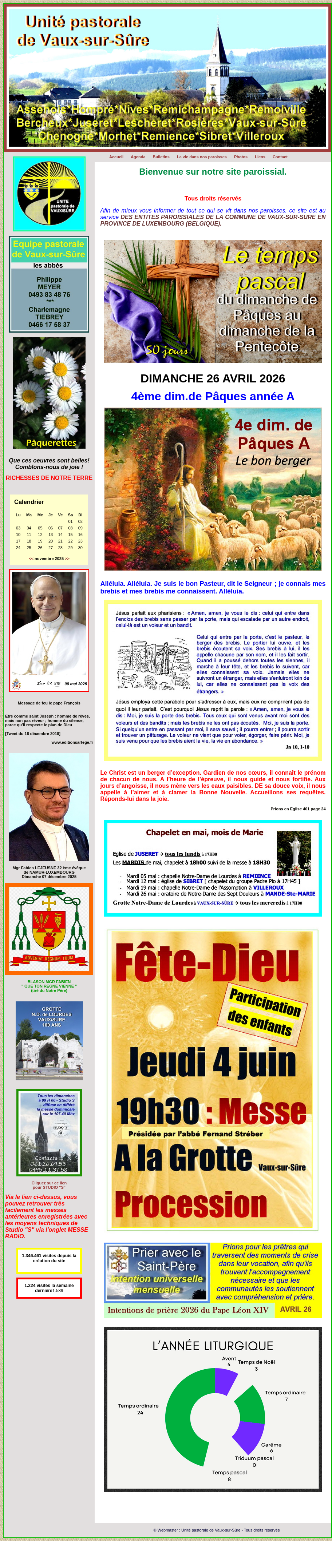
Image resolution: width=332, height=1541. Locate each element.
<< (31, 558)
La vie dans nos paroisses (202, 157)
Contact (280, 157)
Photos (241, 157)
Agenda (138, 157)
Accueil (116, 157)
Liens (260, 157)
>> (67, 558)
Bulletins (161, 157)
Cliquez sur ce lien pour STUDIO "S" (49, 1185)
